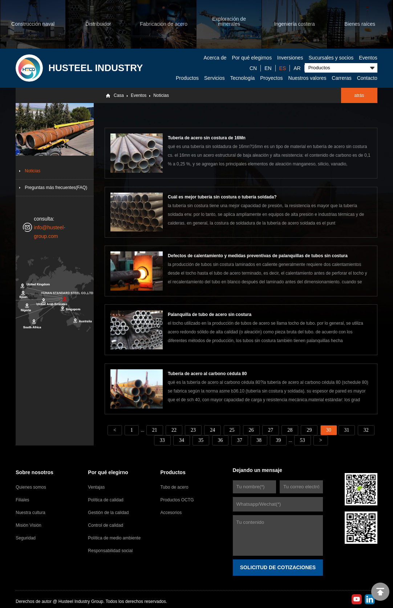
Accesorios (171, 512)
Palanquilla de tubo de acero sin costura (209, 314)
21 (154, 429)
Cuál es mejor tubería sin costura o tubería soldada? (222, 197)
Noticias (161, 95)
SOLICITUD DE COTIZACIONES (278, 567)
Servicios (214, 78)
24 (212, 429)
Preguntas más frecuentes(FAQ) (56, 187)
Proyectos (271, 78)
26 (251, 429)
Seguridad (26, 537)
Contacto (367, 78)
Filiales (22, 499)
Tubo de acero (174, 486)
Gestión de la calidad (108, 512)
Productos (187, 78)
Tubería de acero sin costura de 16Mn (207, 137)
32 (366, 429)
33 (162, 440)
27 (270, 429)
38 (259, 440)
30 (328, 429)
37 (239, 440)
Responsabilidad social (110, 550)
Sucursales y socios (331, 58)
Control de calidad (105, 524)
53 (302, 440)
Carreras (341, 78)
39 (278, 440)
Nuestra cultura (30, 512)
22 (173, 429)
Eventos (368, 58)
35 (200, 440)
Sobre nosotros (34, 472)
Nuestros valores (307, 78)
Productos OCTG (177, 499)
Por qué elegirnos (252, 58)
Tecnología (242, 78)
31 (346, 429)
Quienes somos (31, 486)
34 (181, 440)
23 (193, 429)
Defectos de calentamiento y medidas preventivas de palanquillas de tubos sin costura (258, 255)
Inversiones (290, 58)
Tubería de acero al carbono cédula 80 (207, 373)
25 (231, 429)
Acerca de (214, 58)
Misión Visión (28, 524)
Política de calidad (105, 499)
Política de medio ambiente (114, 537)
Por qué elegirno (108, 472)
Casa (119, 95)
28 (289, 429)
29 (309, 429)
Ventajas (96, 486)
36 (220, 440)
